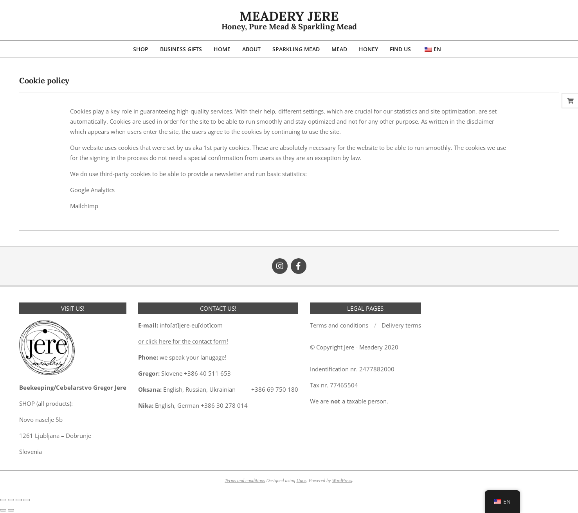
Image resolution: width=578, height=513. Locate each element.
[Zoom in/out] (3, 500)
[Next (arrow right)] (11, 510)
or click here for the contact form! (183, 341)
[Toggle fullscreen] (11, 500)
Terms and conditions (245, 480)
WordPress (342, 480)
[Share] (19, 500)
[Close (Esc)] (26, 500)
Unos (301, 480)
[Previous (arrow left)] (3, 510)
